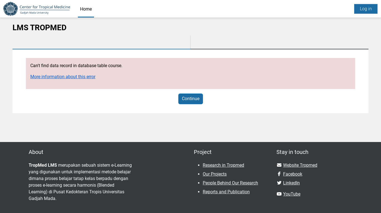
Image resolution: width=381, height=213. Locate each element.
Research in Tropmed (223, 165)
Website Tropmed (300, 165)
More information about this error (62, 76)
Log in (366, 8)
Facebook (292, 174)
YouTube (291, 194)
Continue (190, 98)
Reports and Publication (226, 191)
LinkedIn (291, 183)
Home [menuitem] (86, 9)
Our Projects (215, 174)
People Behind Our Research (230, 183)
